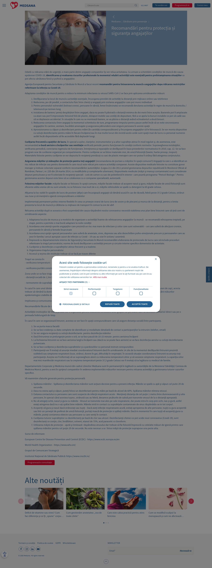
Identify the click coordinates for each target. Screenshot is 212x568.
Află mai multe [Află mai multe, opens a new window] (100, 277)
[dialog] (106, 284)
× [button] (156, 259)
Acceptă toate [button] (140, 304)
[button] (106, 282)
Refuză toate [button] (112, 304)
